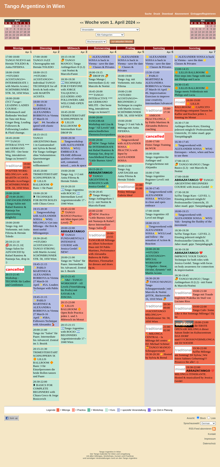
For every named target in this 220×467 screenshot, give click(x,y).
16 (17, 32)
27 (6, 38)
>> (138, 22)
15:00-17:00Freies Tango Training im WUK (158, 145)
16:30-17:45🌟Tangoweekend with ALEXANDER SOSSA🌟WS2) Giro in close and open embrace (158, 197)
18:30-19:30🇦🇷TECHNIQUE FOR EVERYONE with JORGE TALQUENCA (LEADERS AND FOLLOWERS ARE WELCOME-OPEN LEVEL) (72, 93)
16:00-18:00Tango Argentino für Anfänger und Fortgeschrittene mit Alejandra (157, 160)
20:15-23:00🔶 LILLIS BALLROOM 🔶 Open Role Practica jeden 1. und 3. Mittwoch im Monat (72, 311)
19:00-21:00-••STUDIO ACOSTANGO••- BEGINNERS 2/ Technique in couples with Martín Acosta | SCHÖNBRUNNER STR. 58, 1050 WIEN (130, 103)
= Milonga (64, 410)
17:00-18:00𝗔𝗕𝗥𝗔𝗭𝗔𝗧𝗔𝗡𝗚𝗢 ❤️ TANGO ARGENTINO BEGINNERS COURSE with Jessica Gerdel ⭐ (194, 181)
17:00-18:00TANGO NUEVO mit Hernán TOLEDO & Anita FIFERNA (18, 62)
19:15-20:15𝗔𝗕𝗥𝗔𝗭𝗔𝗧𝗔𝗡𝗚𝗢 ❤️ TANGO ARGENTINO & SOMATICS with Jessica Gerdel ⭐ (100, 178)
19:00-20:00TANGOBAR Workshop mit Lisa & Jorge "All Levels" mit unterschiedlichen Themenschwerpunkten (102, 126)
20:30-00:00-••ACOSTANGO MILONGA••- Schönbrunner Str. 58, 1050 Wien (158, 313)
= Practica (79, 410)
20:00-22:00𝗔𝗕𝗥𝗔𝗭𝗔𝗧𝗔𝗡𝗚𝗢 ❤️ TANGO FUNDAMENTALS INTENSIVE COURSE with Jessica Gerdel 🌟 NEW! (73, 240)
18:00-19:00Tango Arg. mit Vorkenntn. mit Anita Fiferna (130, 81)
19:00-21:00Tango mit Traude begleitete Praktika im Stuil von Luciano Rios (194, 296)
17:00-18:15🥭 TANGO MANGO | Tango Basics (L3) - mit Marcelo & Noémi (192, 166)
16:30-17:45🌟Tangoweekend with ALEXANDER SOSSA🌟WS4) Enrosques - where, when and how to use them (194, 148)
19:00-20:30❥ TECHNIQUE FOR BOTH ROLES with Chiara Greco (45, 198)
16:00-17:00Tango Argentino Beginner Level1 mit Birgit (157, 178)
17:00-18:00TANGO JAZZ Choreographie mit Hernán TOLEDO (44, 62)
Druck (157, 13)
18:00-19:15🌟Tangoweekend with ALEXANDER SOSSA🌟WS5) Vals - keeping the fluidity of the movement (193, 218)
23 (17, 35)
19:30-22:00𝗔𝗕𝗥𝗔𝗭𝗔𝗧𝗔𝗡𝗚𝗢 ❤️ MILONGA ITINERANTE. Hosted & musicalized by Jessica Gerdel (194, 374)
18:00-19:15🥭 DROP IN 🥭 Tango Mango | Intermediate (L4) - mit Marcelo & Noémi (102, 79)
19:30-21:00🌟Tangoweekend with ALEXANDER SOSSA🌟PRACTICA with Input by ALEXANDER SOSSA (129, 148)
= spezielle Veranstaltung (132, 410)
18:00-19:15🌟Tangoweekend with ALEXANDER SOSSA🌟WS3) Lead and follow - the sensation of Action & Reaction (158, 233)
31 (214, 38)
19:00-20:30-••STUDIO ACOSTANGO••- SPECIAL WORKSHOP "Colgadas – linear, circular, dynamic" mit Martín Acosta (158, 261)
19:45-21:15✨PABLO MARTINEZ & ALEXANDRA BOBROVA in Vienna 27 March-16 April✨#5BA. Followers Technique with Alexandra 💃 (45, 310)
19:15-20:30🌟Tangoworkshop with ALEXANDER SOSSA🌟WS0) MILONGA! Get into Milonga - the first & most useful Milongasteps (45, 220)
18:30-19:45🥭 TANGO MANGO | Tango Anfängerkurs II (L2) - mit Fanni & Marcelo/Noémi (193, 280)
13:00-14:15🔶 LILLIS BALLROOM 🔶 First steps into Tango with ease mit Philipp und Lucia (193, 74)
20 (6, 35)
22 (14, 35)
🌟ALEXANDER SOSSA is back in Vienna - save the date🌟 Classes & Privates (101, 62)
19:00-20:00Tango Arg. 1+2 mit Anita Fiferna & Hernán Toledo (72, 176)
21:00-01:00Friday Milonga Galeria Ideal (130, 190)
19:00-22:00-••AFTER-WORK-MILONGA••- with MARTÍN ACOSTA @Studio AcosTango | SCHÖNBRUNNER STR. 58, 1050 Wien (18, 175)
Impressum (210, 438)
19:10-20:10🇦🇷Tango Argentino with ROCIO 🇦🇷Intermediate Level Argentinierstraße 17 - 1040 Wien (73, 195)
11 (25, 29)
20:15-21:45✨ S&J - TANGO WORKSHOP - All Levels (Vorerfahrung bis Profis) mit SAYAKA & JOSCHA (73, 287)
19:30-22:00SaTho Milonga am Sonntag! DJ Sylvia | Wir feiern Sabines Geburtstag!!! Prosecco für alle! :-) (193, 355)
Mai (203, 20)
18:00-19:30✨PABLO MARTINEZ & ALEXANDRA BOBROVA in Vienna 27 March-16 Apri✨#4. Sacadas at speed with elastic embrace (45, 115)
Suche (148, 13)
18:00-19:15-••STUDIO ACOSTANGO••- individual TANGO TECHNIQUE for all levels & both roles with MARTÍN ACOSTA (45, 84)
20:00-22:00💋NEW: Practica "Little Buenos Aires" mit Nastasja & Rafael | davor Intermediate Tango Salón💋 (102, 219)
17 (21, 32)
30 (17, 38)
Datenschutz (209, 443)
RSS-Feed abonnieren (202, 428)
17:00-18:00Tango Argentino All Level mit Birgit (157, 214)
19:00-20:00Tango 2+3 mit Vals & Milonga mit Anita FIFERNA (130, 126)
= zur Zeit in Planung (161, 410)
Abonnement (182, 13)
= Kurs (110, 410)
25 (25, 35)
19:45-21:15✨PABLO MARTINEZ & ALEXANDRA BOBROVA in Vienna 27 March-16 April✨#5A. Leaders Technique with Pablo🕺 (45, 278)
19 (28, 32)
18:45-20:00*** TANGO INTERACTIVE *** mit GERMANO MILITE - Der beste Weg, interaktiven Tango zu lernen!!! (17, 148)
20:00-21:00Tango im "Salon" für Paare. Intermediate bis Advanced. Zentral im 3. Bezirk (45, 336)
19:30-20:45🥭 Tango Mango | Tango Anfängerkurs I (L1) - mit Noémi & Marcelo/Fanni (101, 198)
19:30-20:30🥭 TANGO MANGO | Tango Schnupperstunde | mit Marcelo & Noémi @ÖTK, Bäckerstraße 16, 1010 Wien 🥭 (158, 288)
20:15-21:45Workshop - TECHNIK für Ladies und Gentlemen (17, 279)
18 (25, 32)
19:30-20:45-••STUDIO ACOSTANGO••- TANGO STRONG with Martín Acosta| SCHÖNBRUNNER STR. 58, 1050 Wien (45, 248)
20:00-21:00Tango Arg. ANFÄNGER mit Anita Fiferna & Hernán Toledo (128, 172)
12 (28, 29)
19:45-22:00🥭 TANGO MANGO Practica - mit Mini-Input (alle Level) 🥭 (72, 215)
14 (10, 32)
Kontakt (212, 434)
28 (10, 38)
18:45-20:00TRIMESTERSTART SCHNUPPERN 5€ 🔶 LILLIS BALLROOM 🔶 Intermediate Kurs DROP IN (73, 122)
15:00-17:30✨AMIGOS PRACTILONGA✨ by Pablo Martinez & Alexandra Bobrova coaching (158, 119)
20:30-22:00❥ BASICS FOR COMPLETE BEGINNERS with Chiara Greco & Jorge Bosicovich (45, 390)
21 (10, 35)
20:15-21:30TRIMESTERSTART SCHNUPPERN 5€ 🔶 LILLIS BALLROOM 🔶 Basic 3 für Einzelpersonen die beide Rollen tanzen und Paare (45, 362)
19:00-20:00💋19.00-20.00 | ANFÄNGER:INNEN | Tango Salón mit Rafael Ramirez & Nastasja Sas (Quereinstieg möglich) (18, 205)
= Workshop (95, 410)
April (17, 20)
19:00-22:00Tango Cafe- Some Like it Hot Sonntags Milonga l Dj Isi (194, 311)
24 (21, 35)
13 (6, 32)
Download (167, 13)
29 (14, 38)
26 (28, 35)
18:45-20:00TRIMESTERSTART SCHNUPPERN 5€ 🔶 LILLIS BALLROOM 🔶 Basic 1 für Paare (45, 179)
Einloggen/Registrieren (203, 13)
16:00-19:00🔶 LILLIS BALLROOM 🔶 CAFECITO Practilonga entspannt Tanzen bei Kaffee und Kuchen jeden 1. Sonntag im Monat (193, 109)
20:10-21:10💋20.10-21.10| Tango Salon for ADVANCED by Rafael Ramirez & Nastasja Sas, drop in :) (17, 252)
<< (82, 22)
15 (14, 32)
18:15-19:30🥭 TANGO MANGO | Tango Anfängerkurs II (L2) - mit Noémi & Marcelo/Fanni (73, 65)
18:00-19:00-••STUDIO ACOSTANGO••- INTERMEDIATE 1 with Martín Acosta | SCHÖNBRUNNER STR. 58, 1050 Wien (17, 83)
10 (21, 29)
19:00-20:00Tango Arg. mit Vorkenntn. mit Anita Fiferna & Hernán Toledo (17, 229)
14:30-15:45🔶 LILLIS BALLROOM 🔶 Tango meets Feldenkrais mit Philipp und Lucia (192, 89)
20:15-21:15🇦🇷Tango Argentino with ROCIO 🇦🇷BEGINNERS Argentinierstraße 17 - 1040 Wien (73, 333)
